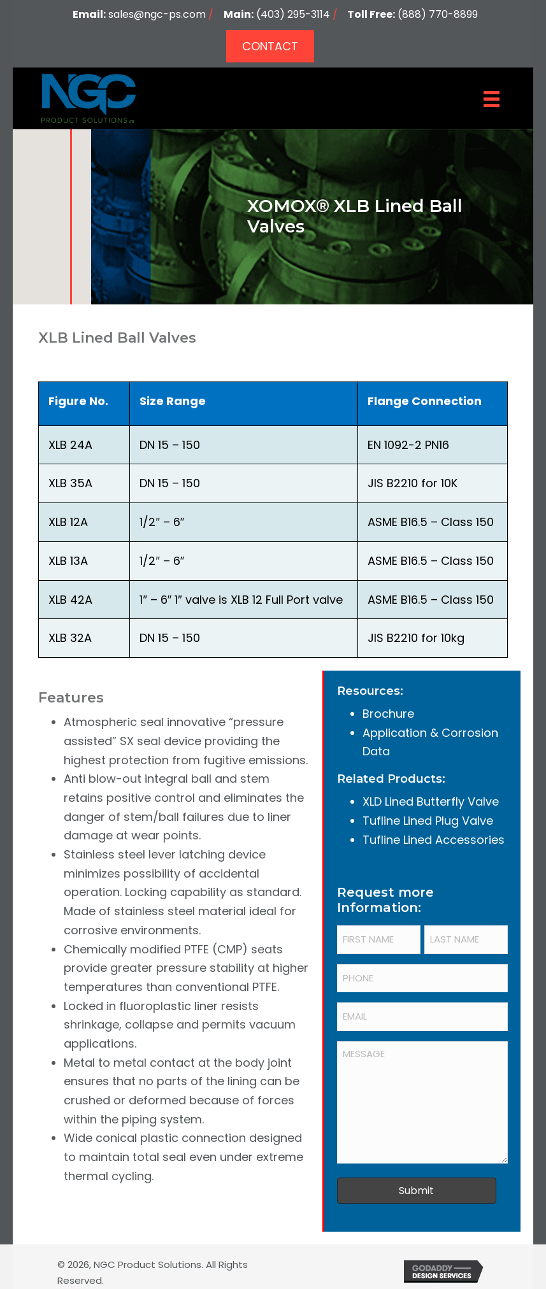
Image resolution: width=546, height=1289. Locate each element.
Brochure (388, 714)
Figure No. (78, 401)
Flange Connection (425, 401)
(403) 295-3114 (293, 14)
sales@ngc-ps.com (157, 14)
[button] (270, 46)
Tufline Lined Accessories (434, 840)
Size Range (173, 401)
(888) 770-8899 (438, 14)
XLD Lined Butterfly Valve (431, 801)
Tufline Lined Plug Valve (428, 821)
